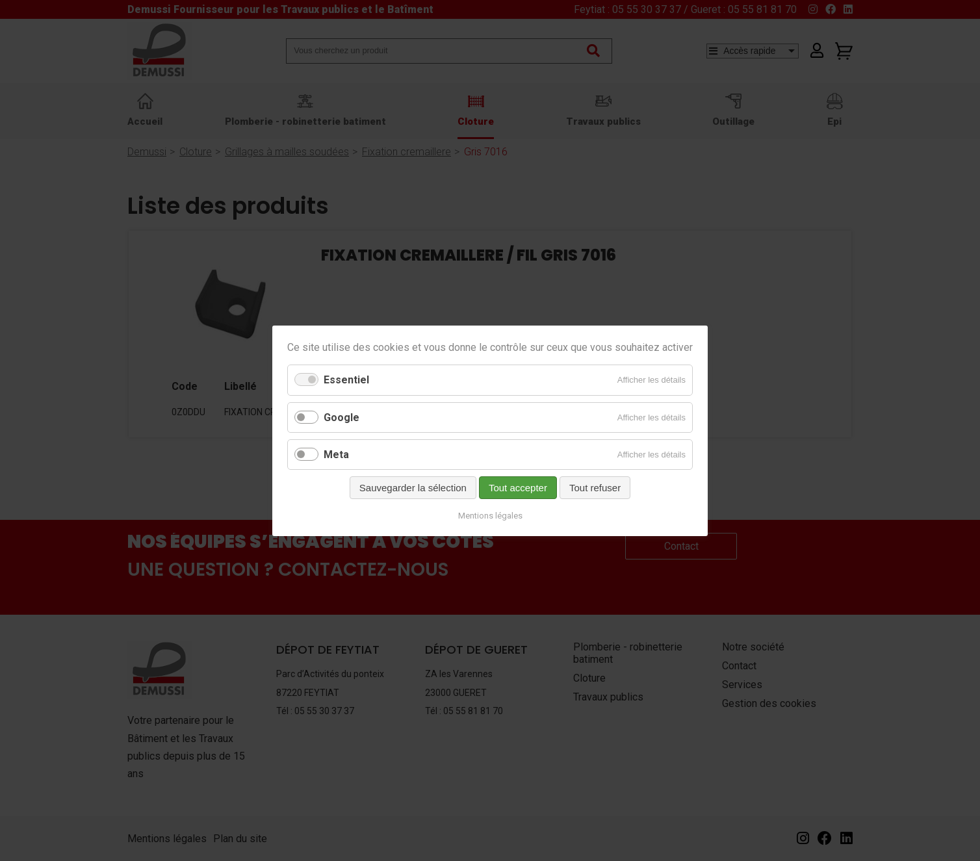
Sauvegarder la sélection (413, 487)
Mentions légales (490, 515)
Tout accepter (518, 487)
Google (341, 417)
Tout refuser (595, 487)
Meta (336, 454)
